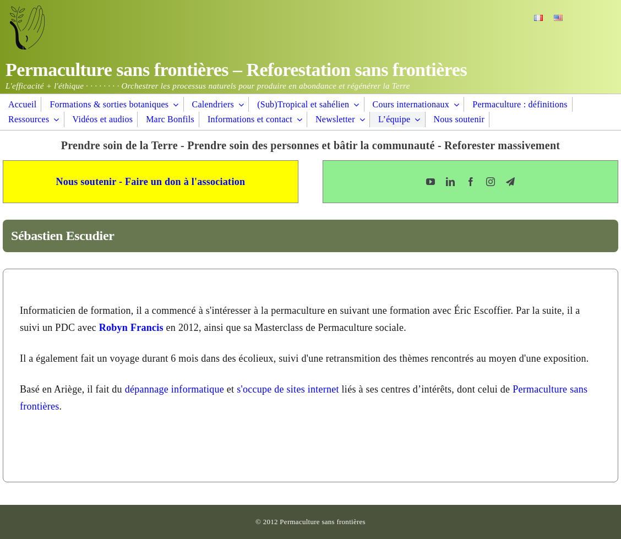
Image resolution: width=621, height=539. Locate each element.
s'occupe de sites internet (288, 389)
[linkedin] (450, 181)
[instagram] (490, 181)
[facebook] (470, 181)
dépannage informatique (174, 389)
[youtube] (430, 181)
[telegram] (510, 181)
